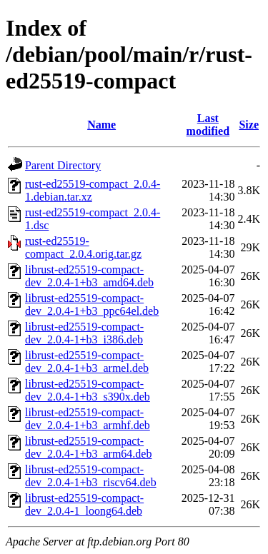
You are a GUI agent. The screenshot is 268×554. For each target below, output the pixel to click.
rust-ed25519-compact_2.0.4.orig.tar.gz (83, 247)
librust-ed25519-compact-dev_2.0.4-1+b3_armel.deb (87, 361)
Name (101, 125)
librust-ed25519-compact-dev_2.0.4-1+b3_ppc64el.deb (92, 304)
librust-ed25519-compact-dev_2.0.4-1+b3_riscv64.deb (91, 475)
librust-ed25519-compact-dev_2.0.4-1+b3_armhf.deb (87, 418)
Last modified (208, 124)
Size (249, 125)
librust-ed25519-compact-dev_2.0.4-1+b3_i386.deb (84, 333)
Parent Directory (63, 165)
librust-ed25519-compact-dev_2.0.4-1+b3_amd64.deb (89, 275)
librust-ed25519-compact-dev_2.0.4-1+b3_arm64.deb (88, 447)
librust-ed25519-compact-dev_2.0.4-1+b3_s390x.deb (87, 390)
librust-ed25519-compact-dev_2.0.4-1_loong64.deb (84, 504)
